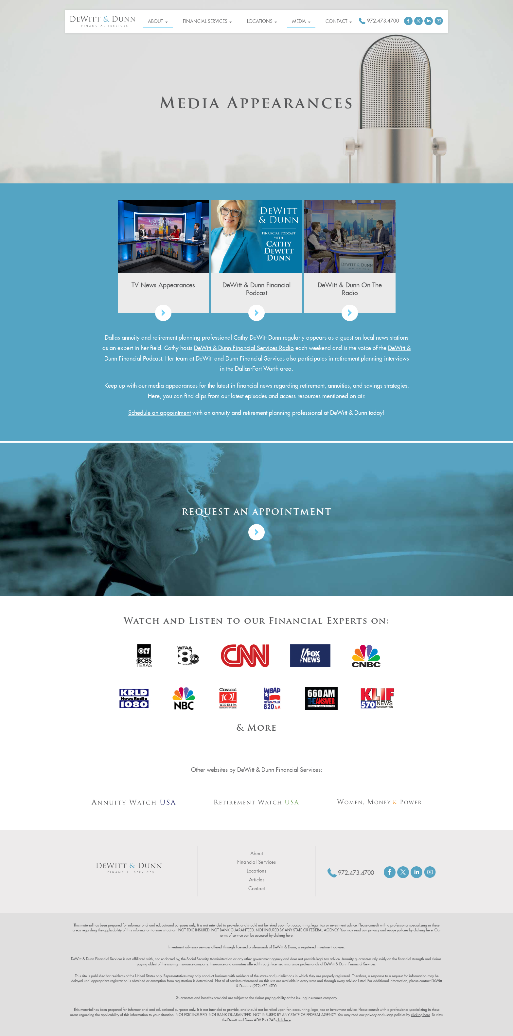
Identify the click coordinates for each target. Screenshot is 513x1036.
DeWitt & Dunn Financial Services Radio (244, 348)
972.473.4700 (383, 21)
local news (375, 337)
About (158, 21)
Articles (256, 879)
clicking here (423, 930)
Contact (339, 21)
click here (283, 1020)
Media (301, 21)
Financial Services (207, 21)
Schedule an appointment (159, 412)
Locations (262, 21)
